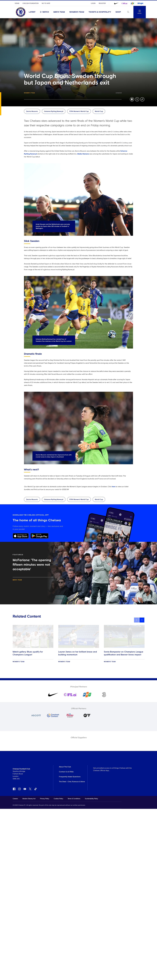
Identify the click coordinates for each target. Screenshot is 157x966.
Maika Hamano (83, 154)
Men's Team (59, 12)
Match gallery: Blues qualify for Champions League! (28, 653)
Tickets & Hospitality (100, 12)
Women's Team (76, 12)
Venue (17, 3)
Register (102, 3)
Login (93, 3)
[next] (141, 620)
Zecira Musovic (32, 111)
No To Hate (46, 3)
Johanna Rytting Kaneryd (53, 111)
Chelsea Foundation (31, 3)
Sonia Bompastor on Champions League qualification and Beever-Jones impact (123, 653)
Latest (32, 12)
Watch (44, 12)
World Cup (99, 111)
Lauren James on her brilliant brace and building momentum (77, 653)
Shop (118, 12)
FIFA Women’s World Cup (79, 111)
